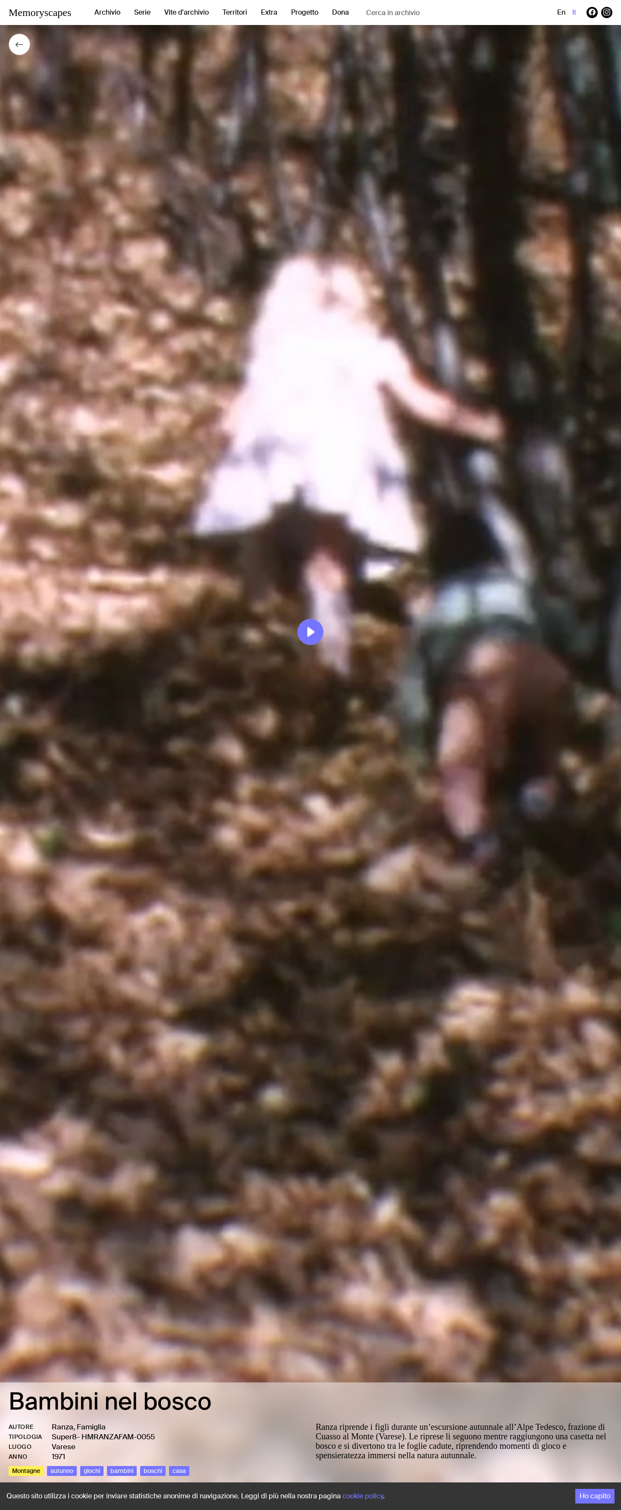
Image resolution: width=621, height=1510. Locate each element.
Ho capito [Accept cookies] (595, 1496)
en (561, 12)
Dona (340, 12)
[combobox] (434, 13)
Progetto (304, 12)
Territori (235, 12)
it (574, 12)
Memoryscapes (40, 12)
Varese (63, 1446)
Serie (142, 12)
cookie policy (362, 1496)
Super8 (64, 1436)
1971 (58, 1456)
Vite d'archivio (186, 12)
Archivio (107, 12)
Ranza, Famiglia (79, 1427)
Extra (269, 12)
